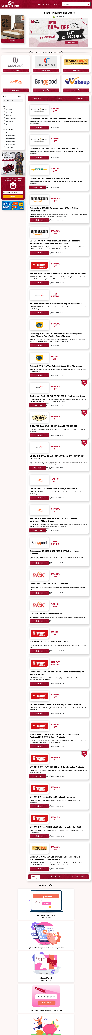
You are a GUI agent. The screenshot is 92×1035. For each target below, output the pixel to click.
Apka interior (8, 112)
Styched (4, 992)
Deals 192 (79, 98)
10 (77, 877)
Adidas (4, 989)
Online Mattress (9, 144)
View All (46, 1025)
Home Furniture (9, 135)
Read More (63, 216)
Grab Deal (39, 128)
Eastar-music (52, 1006)
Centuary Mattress (10, 118)
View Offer (15, 71)
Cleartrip (50, 996)
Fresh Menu (5, 1003)
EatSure (4, 1016)
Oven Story (5, 1019)
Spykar (4, 996)
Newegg (50, 1009)
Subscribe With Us (37, 957)
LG (49, 1019)
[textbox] (76, 4)
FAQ (33, 964)
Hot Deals (41, 4)
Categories (57, 4)
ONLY (3, 979)
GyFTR (4, 1013)
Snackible (5, 1009)
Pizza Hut (5, 1006)
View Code (38, 187)
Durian (7, 124)
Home (3, 958)
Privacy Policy (36, 960)
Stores (48, 4)
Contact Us (4, 961)
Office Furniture (9, 141)
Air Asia (50, 979)
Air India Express (53, 992)
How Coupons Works (7, 968)
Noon (49, 1003)
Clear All (20, 96)
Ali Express (8, 109)
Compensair (51, 989)
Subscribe (13, 197)
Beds (6, 132)
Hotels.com (51, 986)
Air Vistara (51, 982)
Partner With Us (6, 964)
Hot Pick (84, 382)
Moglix (50, 1016)
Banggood (8, 115)
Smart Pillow (8, 147)
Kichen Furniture (9, 138)
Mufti (3, 982)
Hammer (50, 1013)
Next (82, 877)
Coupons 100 (60, 98)
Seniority (4, 986)
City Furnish (8, 121)
